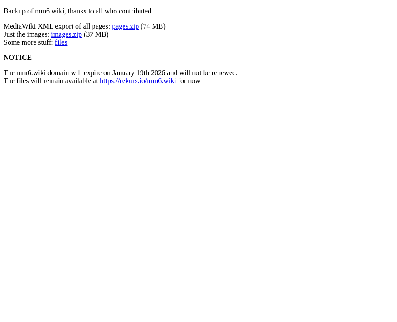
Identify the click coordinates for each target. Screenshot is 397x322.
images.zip (66, 34)
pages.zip (125, 26)
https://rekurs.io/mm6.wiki (138, 81)
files (61, 42)
